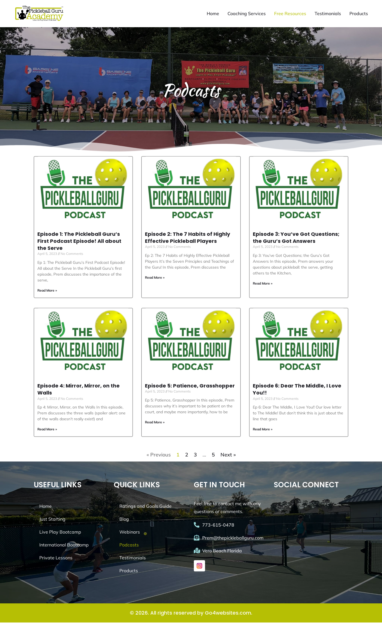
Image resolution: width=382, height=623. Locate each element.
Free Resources (290, 14)
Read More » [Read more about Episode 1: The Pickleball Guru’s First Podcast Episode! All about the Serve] (47, 291)
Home (213, 14)
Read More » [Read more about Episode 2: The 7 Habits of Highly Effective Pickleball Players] (155, 278)
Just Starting (52, 519)
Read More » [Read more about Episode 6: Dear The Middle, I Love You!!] (262, 430)
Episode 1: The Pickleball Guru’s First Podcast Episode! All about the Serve (79, 241)
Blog (124, 519)
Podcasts (129, 545)
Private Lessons (55, 558)
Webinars (129, 532)
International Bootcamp (64, 545)
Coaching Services (247, 14)
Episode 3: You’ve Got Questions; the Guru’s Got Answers (296, 238)
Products (358, 14)
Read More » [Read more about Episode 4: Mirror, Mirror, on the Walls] (47, 430)
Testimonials (328, 14)
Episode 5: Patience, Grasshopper (190, 385)
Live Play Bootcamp (60, 532)
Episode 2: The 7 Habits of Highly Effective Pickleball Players (187, 238)
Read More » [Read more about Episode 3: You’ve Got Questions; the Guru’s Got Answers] (262, 283)
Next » (228, 455)
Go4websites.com (228, 613)
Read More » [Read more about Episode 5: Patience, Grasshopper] (155, 422)
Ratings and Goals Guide (145, 506)
